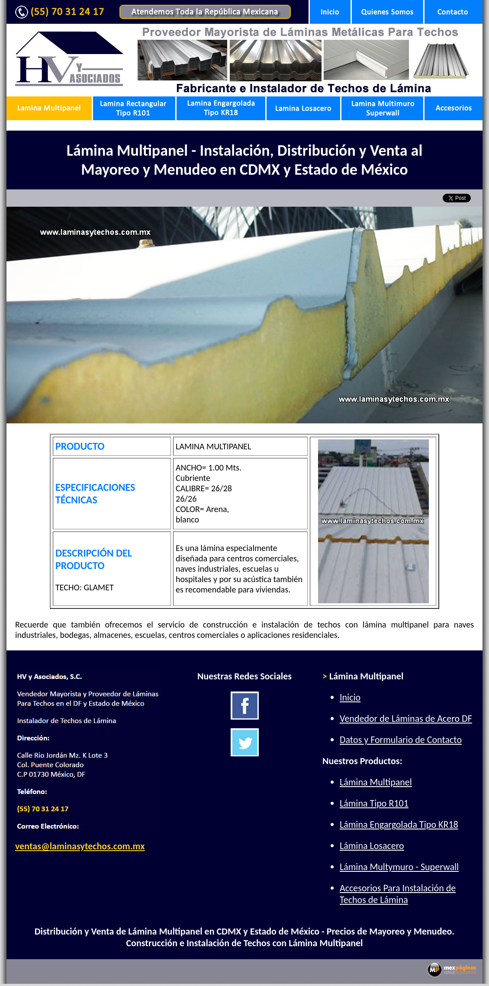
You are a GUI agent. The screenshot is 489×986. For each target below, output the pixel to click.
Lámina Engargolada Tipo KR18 (399, 824)
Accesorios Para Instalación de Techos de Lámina (398, 894)
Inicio (350, 697)
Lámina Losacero (372, 846)
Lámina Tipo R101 (374, 803)
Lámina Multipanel (376, 782)
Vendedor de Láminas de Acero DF (406, 718)
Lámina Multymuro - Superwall (399, 867)
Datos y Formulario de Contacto (401, 740)
